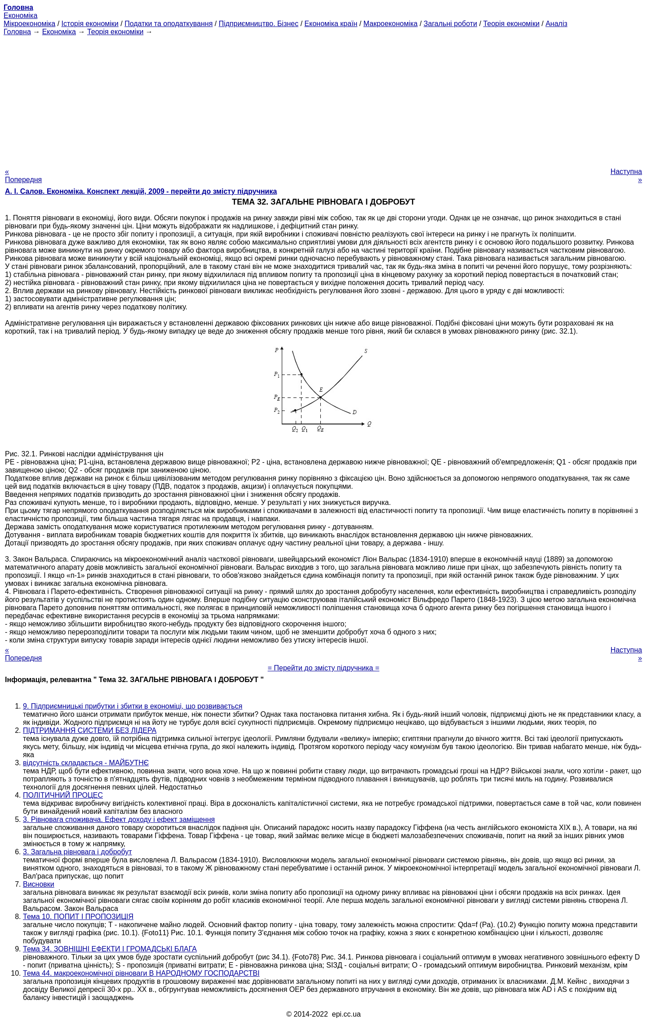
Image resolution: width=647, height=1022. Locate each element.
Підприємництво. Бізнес (259, 23)
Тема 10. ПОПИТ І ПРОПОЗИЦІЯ (78, 916)
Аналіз (556, 23)
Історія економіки (90, 23)
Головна (17, 32)
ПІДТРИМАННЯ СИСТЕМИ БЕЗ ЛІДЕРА (89, 730)
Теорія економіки (511, 23)
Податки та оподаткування (168, 23)
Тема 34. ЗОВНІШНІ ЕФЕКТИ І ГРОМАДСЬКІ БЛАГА (110, 949)
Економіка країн (331, 23)
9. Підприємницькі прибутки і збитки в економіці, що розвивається (132, 706)
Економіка (20, 15)
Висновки (38, 884)
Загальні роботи (450, 23)
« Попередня (23, 175)
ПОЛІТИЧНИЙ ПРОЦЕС (63, 795)
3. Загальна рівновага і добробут (77, 852)
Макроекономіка (390, 23)
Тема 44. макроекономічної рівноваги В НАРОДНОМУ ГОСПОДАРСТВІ (141, 973)
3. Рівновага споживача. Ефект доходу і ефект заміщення (119, 819)
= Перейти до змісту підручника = (324, 668)
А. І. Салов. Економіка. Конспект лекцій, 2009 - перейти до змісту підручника (141, 191)
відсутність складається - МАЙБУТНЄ (86, 763)
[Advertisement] (323, 99)
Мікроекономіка (29, 23)
